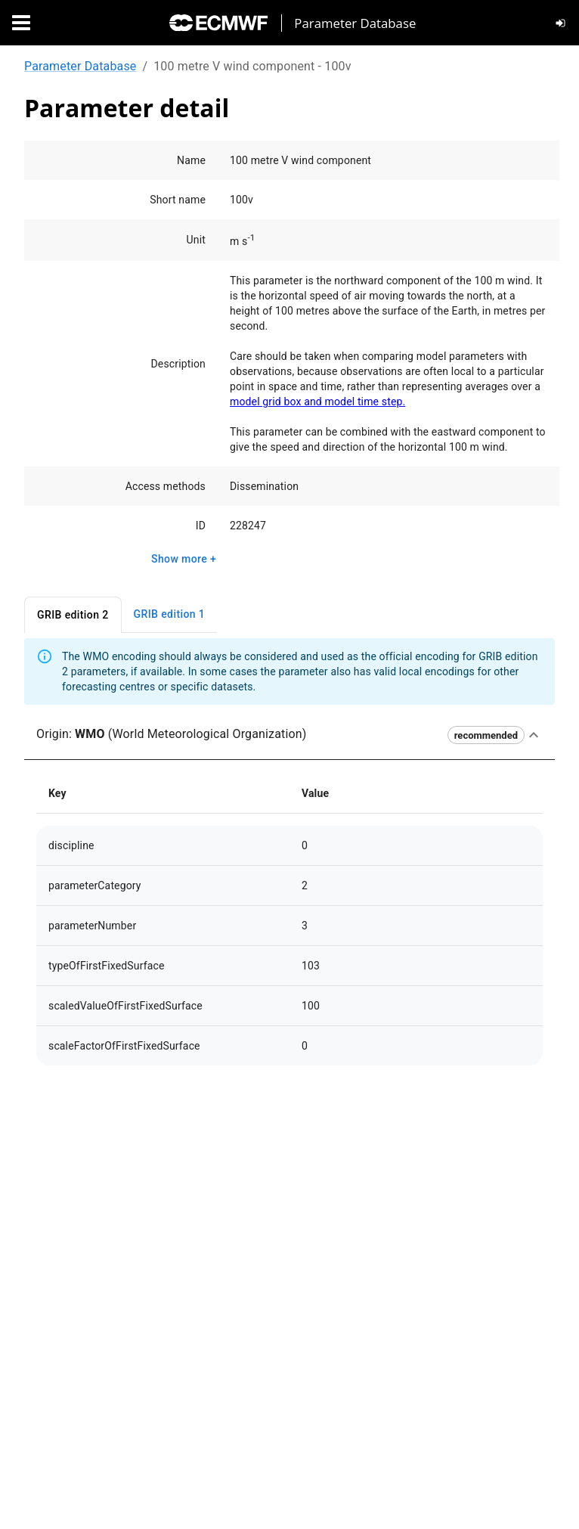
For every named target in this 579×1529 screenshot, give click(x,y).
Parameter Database (80, 66)
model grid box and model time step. (317, 401)
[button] (289, 735)
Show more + (183, 559)
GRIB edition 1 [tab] (170, 614)
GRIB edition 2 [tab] (73, 615)
